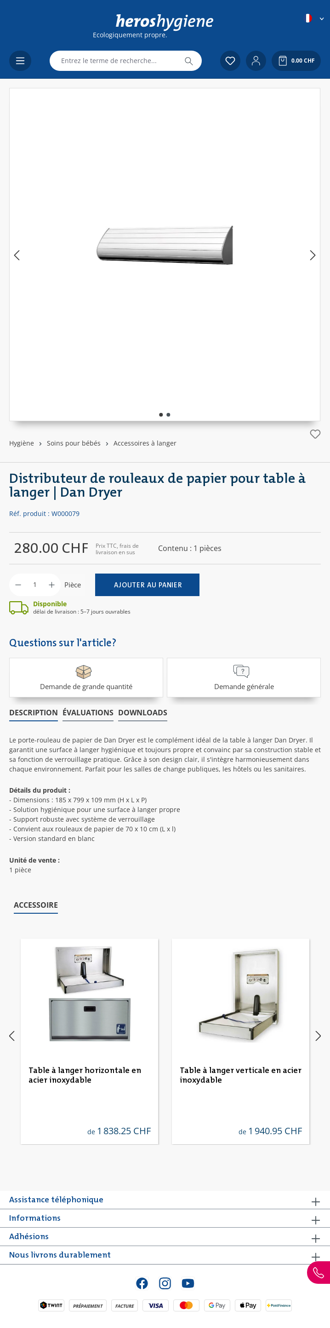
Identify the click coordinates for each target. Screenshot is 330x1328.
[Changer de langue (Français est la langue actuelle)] (314, 18)
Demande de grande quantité (86, 676)
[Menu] (20, 61)
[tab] (33, 713)
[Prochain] (313, 255)
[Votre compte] (256, 61)
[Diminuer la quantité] (18, 585)
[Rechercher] (189, 61)
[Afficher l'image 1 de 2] (161, 415)
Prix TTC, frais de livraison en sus (117, 549)
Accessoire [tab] (36, 905)
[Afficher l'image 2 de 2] (169, 415)
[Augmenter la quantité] (52, 585)
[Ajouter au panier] (147, 585)
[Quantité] (35, 585)
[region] (165, 254)
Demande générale (244, 676)
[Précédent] (16, 255)
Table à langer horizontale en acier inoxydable (84, 1075)
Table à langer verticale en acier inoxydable (241, 1075)
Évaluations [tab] (88, 712)
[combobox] (113, 61)
